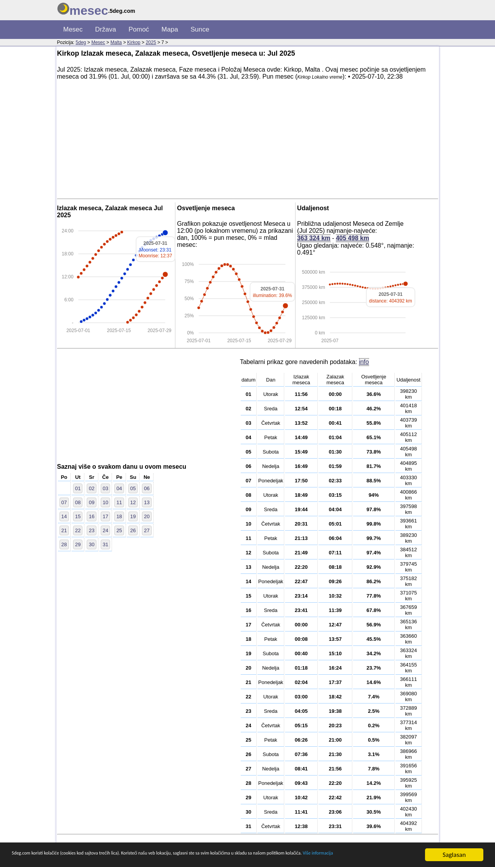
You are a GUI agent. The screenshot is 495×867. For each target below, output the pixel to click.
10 (105, 502)
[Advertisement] (247, 140)
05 (133, 488)
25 (119, 530)
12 (133, 502)
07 (64, 502)
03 (105, 488)
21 (64, 530)
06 (146, 488)
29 (77, 544)
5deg (81, 42)
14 (64, 516)
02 (91, 488)
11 (119, 502)
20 (146, 516)
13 (146, 502)
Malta (116, 42)
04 (119, 488)
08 (77, 502)
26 (133, 530)
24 (105, 530)
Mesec (73, 29)
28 (64, 544)
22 (77, 530)
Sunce (200, 29)
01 (77, 488)
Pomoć (138, 29)
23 (91, 530)
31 (105, 544)
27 (146, 530)
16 (91, 516)
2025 (151, 42)
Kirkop (133, 42)
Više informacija (57, 859)
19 (133, 516)
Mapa (169, 29)
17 (105, 516)
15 (77, 516)
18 (119, 516)
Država (105, 29)
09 (91, 502)
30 (91, 544)
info (364, 361)
